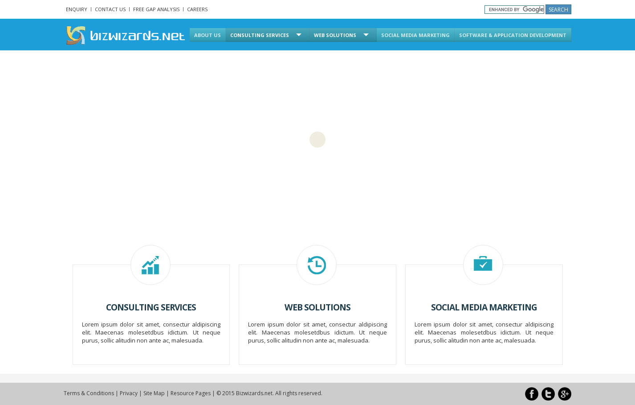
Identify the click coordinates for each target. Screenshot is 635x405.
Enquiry (76, 9)
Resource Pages (191, 393)
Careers (197, 9)
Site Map (154, 393)
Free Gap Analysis (156, 9)
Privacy (129, 393)
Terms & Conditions (89, 393)
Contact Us (110, 9)
